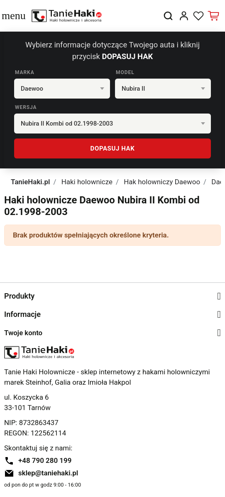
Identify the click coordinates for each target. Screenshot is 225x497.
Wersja (26, 107)
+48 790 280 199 (44, 460)
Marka (24, 72)
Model (125, 72)
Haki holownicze (86, 182)
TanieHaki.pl (30, 182)
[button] (168, 15)
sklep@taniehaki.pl (48, 473)
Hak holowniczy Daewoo (162, 182)
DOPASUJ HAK (112, 148)
